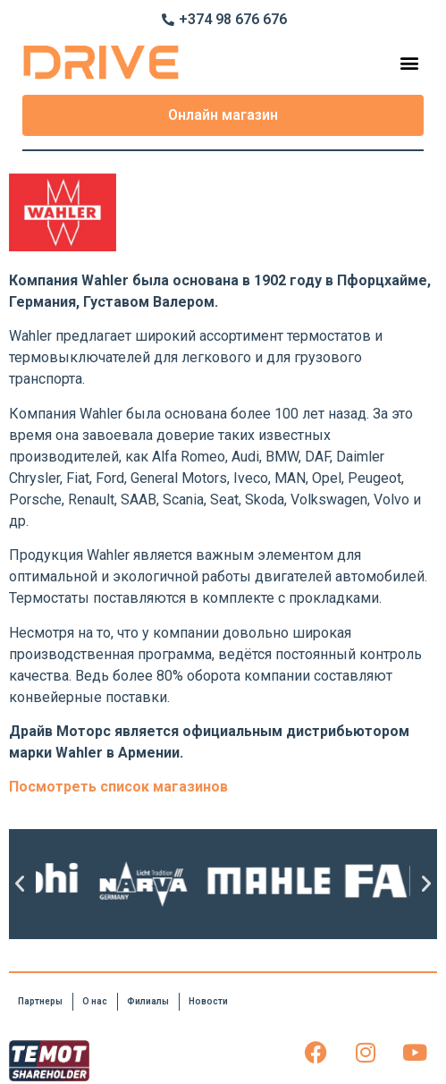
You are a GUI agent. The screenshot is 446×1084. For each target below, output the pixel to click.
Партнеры (40, 1001)
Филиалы (148, 1001)
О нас (94, 1001)
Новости (208, 1001)
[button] (409, 62)
